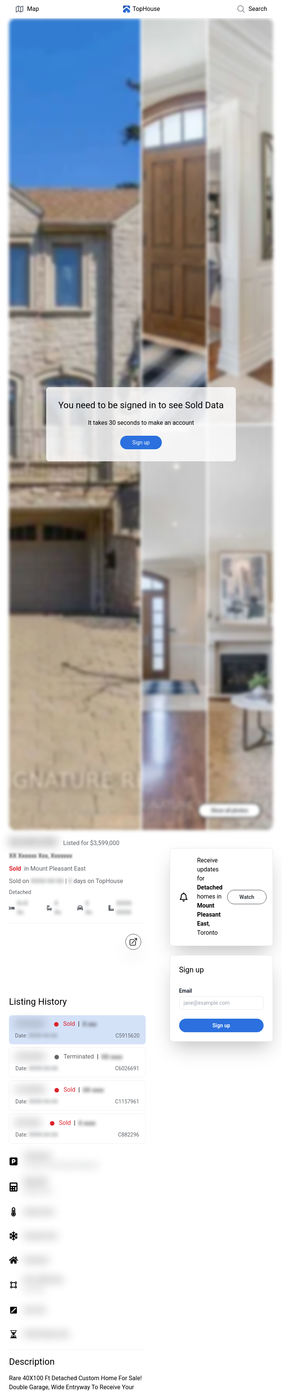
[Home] (141, 9)
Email (185, 991)
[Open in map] (133, 942)
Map (27, 9)
